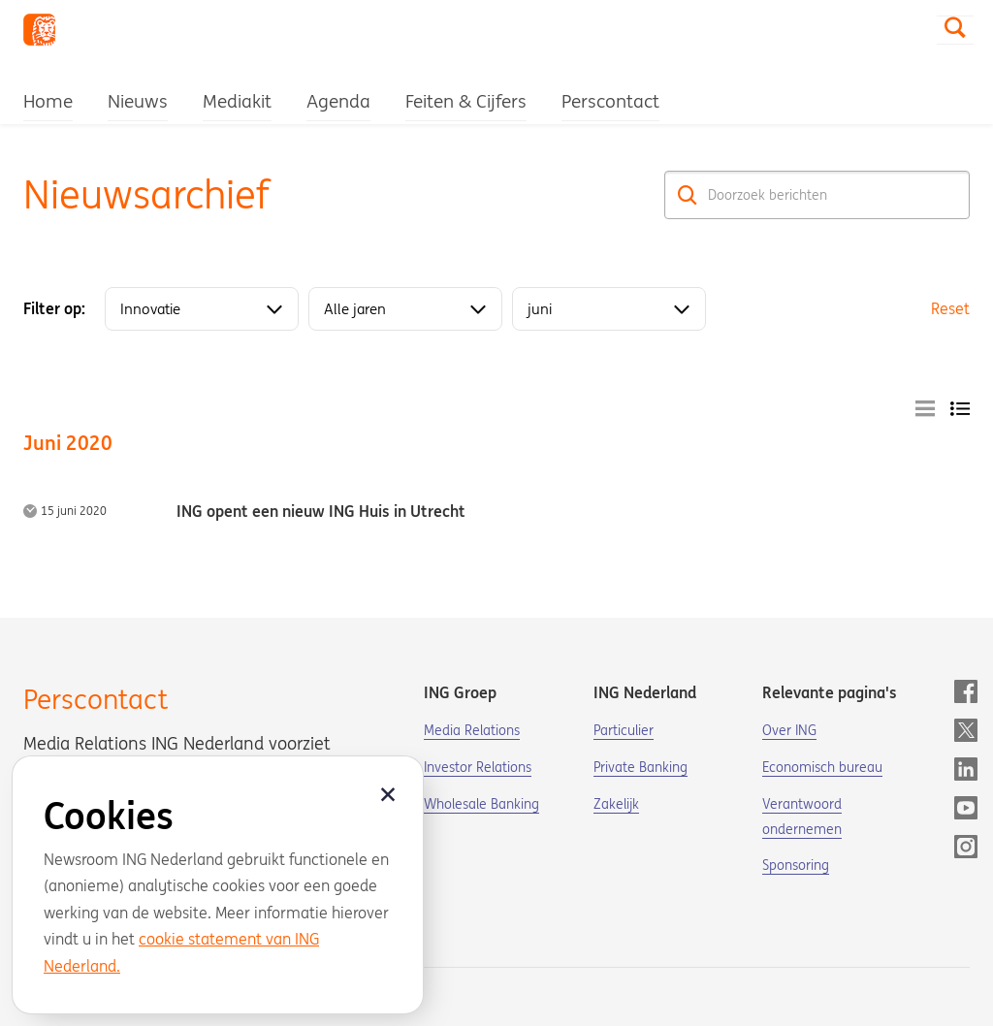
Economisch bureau (822, 767)
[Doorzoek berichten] (817, 195)
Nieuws (138, 101)
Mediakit (237, 101)
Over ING (789, 730)
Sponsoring (795, 865)
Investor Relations (477, 767)
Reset (950, 308)
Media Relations (472, 730)
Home (48, 101)
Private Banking (640, 767)
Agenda (338, 101)
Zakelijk (616, 804)
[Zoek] (687, 195)
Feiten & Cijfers (466, 101)
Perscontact (610, 101)
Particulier (623, 730)
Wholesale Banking (481, 804)
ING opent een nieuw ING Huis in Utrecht (320, 511)
